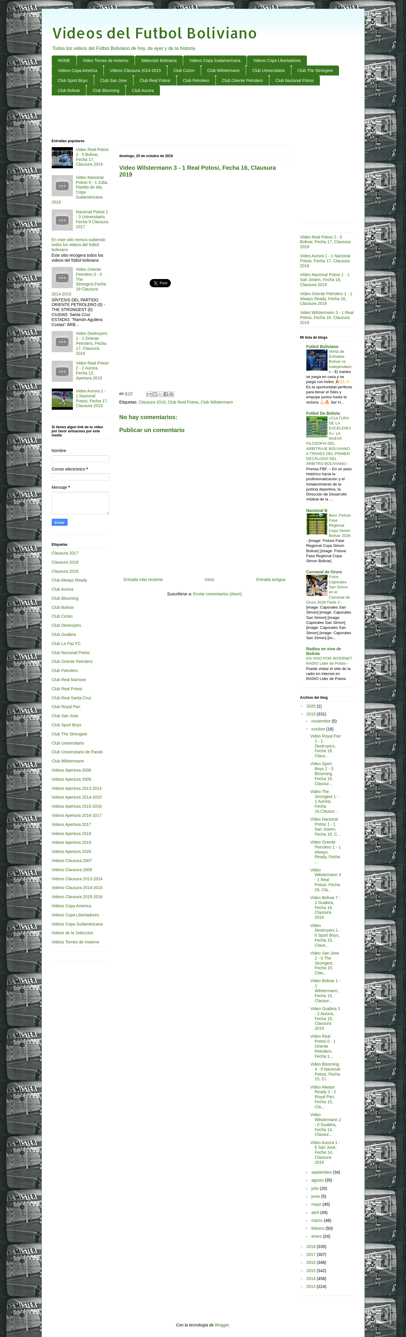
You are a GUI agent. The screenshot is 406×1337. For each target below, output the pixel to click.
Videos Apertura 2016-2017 (77, 815)
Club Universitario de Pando (77, 752)
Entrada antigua (270, 579)
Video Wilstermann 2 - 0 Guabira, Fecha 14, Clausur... (325, 1124)
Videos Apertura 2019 (71, 842)
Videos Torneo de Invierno (75, 942)
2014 (311, 1278)
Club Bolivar (69, 90)
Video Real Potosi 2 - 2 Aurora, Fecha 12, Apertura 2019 (92, 370)
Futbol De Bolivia (323, 413)
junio (316, 1196)
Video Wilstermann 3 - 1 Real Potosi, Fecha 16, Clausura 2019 (327, 317)
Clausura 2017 (65, 553)
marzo (317, 1220)
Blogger (222, 1325)
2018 (311, 1246)
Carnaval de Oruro (324, 572)
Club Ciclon (184, 70)
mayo (317, 1204)
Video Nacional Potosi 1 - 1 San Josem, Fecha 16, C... (325, 826)
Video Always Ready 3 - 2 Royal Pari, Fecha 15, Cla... (323, 1097)
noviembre (321, 721)
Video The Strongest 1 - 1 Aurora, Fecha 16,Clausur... (324, 801)
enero (317, 1236)
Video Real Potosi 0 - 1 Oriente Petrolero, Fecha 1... (322, 1046)
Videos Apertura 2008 (71, 770)
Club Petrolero (196, 80)
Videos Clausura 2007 (72, 860)
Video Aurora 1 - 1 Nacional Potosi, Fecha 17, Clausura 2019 (92, 398)
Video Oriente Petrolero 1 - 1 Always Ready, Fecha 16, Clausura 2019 (326, 298)
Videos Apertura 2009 (71, 779)
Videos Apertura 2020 (71, 851)
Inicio (209, 579)
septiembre (322, 1172)
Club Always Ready (69, 580)
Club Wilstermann (223, 70)
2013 (311, 1286)
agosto (318, 1180)
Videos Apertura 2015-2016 (77, 806)
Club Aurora (143, 90)
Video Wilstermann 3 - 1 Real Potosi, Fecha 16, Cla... (325, 880)
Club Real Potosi (155, 80)
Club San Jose (113, 80)
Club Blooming (106, 90)
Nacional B (317, 510)
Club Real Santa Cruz (71, 698)
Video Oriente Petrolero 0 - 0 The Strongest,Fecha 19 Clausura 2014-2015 (79, 281)
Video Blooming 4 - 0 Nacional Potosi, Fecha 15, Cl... (325, 1071)
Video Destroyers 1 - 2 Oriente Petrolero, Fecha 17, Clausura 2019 (91, 343)
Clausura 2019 (152, 402)
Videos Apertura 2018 (71, 833)
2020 (311, 706)
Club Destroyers (66, 625)
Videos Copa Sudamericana (214, 60)
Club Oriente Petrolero (242, 80)
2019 (311, 714)
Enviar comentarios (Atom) (217, 594)
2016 (311, 1262)
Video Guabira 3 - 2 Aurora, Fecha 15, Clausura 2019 (325, 1018)
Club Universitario (268, 70)
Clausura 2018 (65, 562)
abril (315, 1212)
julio (315, 1188)
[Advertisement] (203, 117)
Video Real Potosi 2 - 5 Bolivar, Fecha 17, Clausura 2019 (92, 157)
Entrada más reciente (143, 579)
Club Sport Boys (73, 80)
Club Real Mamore (69, 679)
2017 (311, 1254)
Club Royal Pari (66, 706)
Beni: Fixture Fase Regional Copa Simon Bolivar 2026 (340, 525)
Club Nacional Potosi (294, 80)
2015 (311, 1270)
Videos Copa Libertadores (277, 60)
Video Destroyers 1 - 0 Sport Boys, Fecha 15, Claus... (325, 935)
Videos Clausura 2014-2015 (135, 70)
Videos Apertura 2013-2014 (77, 788)
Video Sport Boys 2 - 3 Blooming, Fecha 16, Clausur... (321, 773)
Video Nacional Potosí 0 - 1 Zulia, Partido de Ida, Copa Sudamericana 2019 (80, 189)
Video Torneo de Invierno (105, 60)
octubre (318, 729)
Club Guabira (64, 634)
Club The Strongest (315, 70)
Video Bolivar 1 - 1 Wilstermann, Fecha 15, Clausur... (325, 990)
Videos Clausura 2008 (72, 869)
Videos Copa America (77, 70)
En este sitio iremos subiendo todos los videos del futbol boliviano (79, 244)
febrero (318, 1228)
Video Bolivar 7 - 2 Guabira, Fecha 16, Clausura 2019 (325, 907)
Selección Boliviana (159, 60)
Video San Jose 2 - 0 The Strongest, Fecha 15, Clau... (324, 963)
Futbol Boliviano (322, 346)
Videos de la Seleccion (72, 932)
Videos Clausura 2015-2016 (77, 896)
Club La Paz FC (66, 643)
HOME (64, 60)
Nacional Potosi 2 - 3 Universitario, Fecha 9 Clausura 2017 (92, 219)
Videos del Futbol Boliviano (154, 32)
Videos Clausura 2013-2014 (77, 878)
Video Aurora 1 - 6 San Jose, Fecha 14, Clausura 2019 (325, 1152)
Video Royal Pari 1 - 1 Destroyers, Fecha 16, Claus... (325, 746)
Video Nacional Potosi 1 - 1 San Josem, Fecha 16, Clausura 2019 (325, 279)
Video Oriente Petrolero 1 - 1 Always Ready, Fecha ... (325, 852)
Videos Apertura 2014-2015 (77, 797)
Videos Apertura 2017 (71, 824)
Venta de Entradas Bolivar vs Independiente (340, 361)
